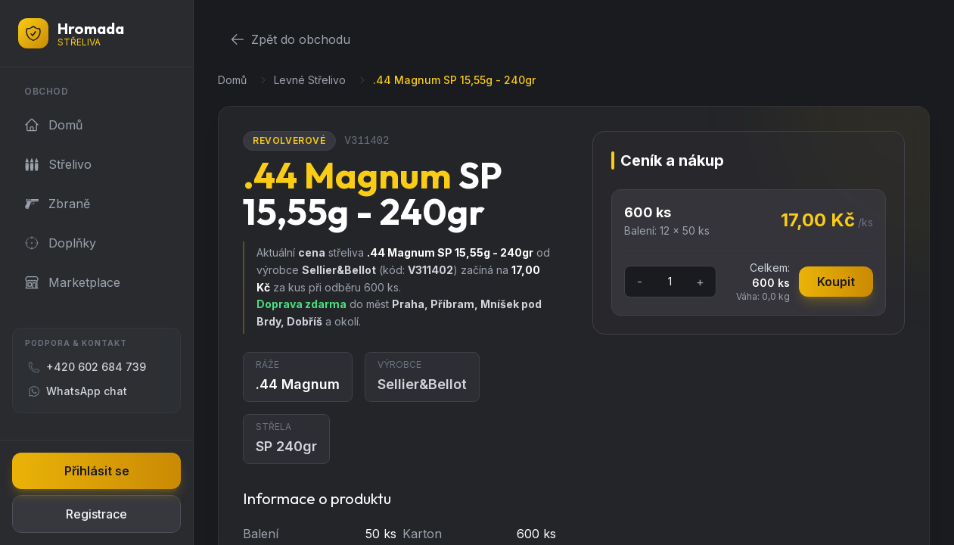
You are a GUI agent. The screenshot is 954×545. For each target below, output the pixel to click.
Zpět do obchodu (290, 39)
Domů (232, 79)
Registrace (96, 514)
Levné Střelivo (310, 79)
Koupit (836, 281)
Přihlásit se (96, 470)
